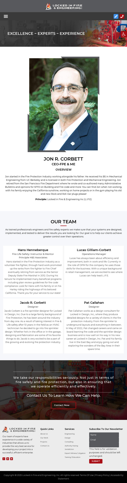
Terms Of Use (87, 475)
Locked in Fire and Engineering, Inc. (41, 475)
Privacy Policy (102, 475)
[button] (124, 34)
